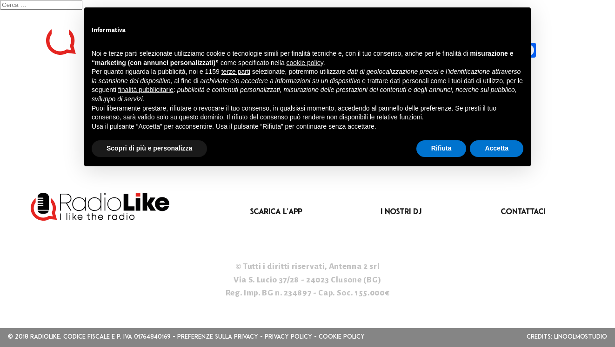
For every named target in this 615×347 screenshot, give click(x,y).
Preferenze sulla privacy (217, 337)
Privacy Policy (288, 337)
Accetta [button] (496, 148)
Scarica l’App (276, 212)
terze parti (235, 71)
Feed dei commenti (43, 148)
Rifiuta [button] (441, 148)
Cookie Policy (342, 337)
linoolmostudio (580, 337)
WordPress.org (36, 162)
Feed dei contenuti (45, 135)
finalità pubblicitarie (146, 89)
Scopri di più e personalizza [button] (149, 148)
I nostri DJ (401, 212)
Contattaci (523, 212)
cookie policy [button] (305, 62)
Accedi (15, 122)
